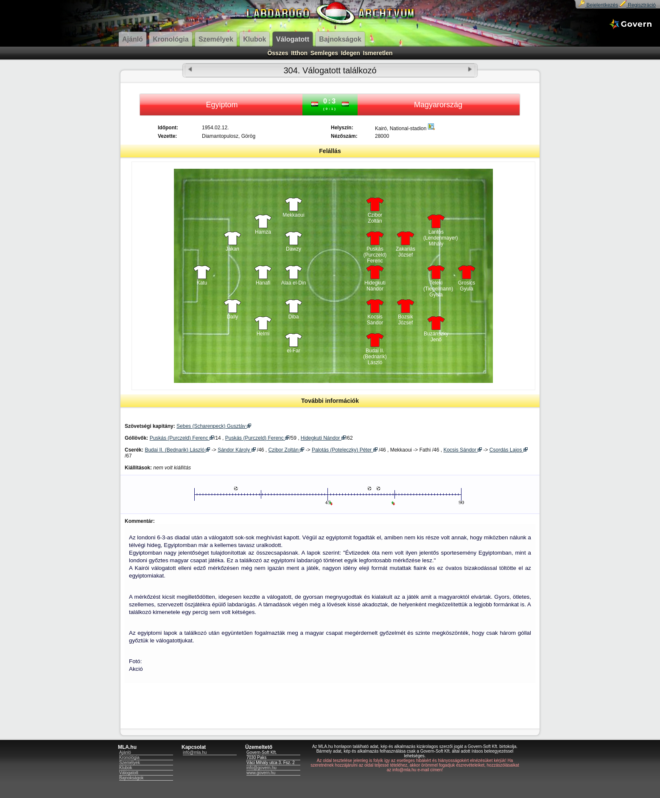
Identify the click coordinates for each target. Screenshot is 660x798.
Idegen (350, 53)
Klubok (125, 767)
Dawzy (293, 249)
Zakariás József (405, 252)
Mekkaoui (293, 215)
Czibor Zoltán (375, 218)
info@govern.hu (261, 767)
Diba (293, 317)
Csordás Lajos (508, 450)
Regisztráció (638, 5)
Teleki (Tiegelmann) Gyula (436, 286)
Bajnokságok (131, 778)
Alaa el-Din (293, 283)
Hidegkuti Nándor (375, 286)
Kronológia (129, 757)
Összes (277, 53)
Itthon (299, 53)
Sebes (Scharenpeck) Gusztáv (213, 426)
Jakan (232, 249)
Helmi (263, 334)
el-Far (293, 351)
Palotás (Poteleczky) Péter (345, 450)
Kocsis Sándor (375, 320)
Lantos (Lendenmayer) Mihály (436, 236)
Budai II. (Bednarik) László (374, 354)
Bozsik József (405, 320)
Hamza (263, 232)
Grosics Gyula (466, 286)
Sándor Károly (236, 450)
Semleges (324, 53)
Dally (232, 317)
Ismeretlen (378, 53)
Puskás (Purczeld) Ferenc (375, 252)
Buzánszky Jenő (436, 337)
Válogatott (128, 772)
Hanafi (263, 283)
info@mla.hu (195, 752)
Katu (202, 283)
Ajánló (125, 752)
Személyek (129, 762)
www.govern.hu (260, 772)
